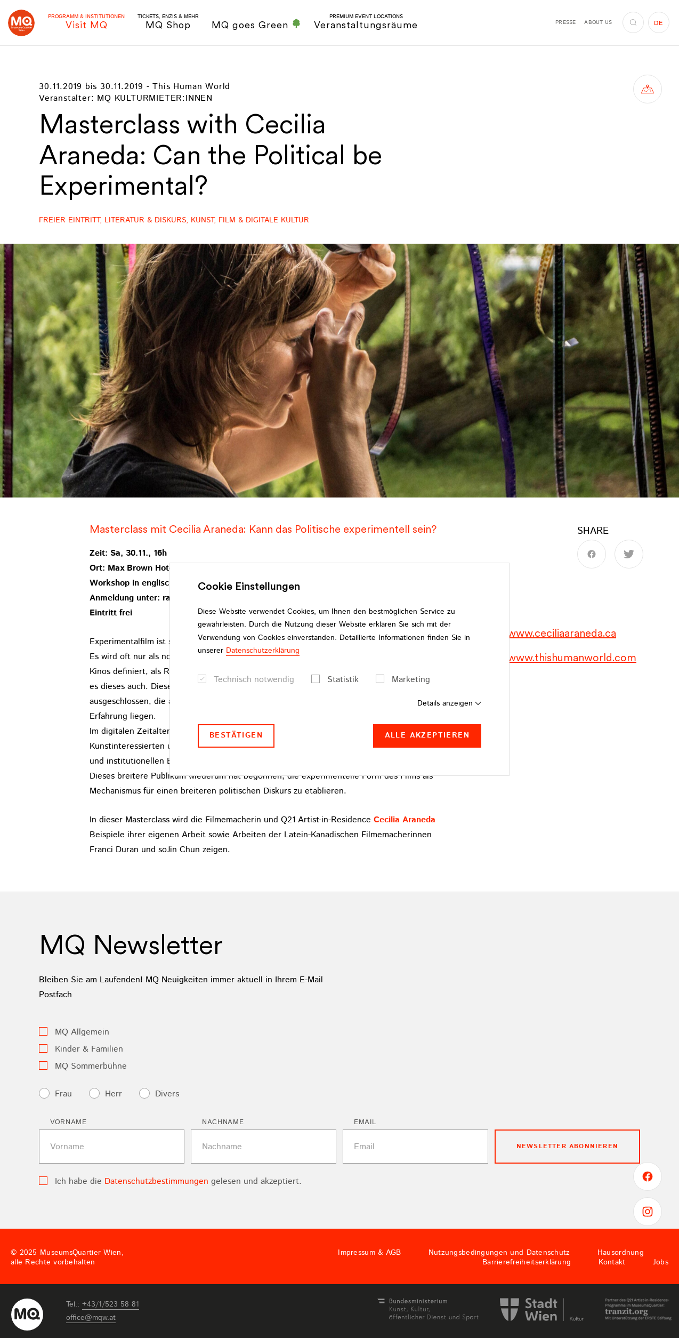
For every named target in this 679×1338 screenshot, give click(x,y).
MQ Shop (168, 22)
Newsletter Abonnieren (567, 1146)
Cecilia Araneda (404, 820)
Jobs (660, 1262)
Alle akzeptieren (427, 735)
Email (365, 1122)
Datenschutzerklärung (263, 650)
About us (598, 22)
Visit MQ (86, 22)
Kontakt (612, 1262)
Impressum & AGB (369, 1252)
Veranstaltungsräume (366, 22)
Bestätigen (236, 735)
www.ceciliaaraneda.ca (561, 633)
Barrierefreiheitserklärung (526, 1262)
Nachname (223, 1122)
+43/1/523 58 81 (110, 1304)
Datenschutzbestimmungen (156, 1181)
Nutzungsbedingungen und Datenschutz (499, 1252)
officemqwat (91, 1317)
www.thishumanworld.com (571, 657)
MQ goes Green (256, 24)
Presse (565, 22)
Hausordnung (620, 1252)
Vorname (68, 1122)
